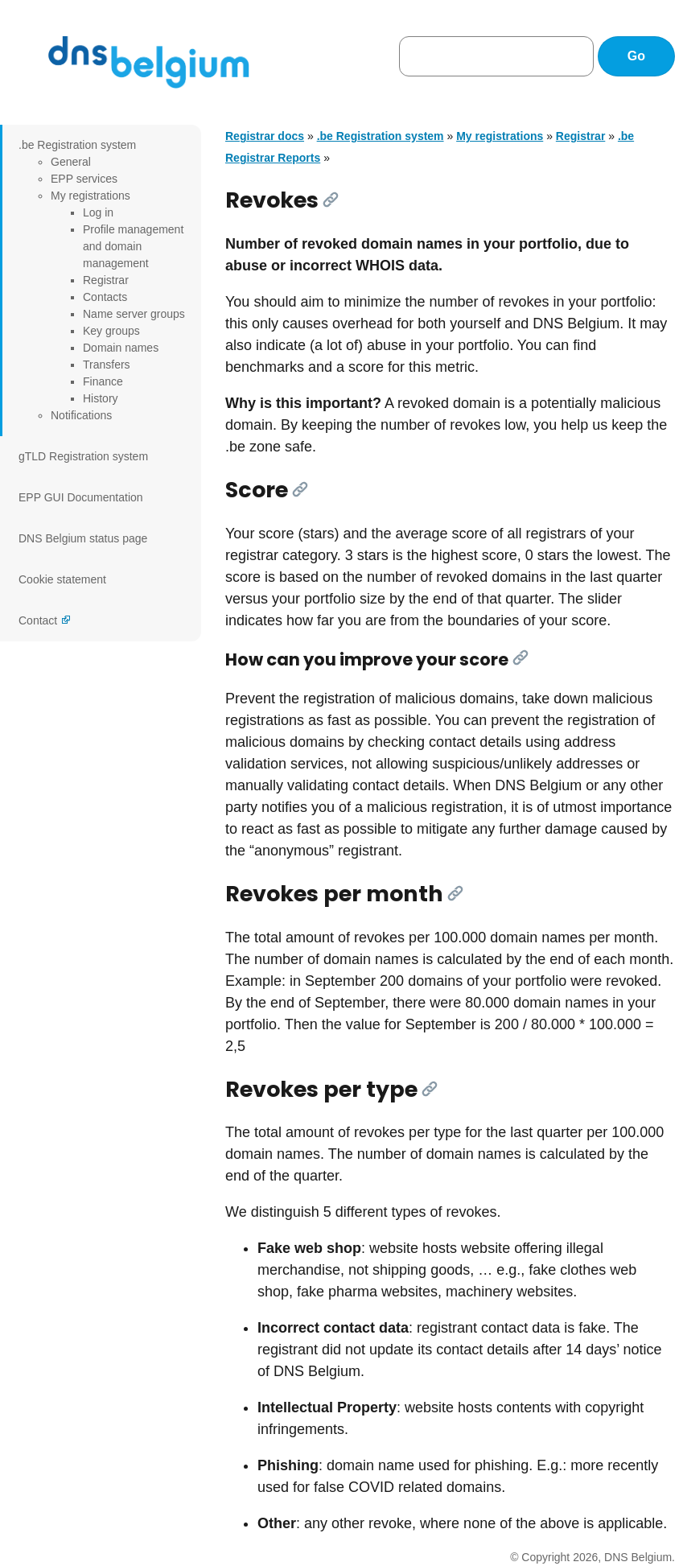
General (71, 161)
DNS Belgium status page (83, 538)
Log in (98, 212)
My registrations (90, 195)
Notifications (81, 415)
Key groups (111, 330)
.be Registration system (77, 144)
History (100, 398)
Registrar (106, 280)
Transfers (106, 364)
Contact (38, 620)
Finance (103, 381)
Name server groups (134, 313)
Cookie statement (62, 579)
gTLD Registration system (83, 456)
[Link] (331, 200)
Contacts (105, 297)
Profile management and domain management (133, 246)
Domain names (120, 347)
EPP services (84, 178)
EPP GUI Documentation (81, 497)
